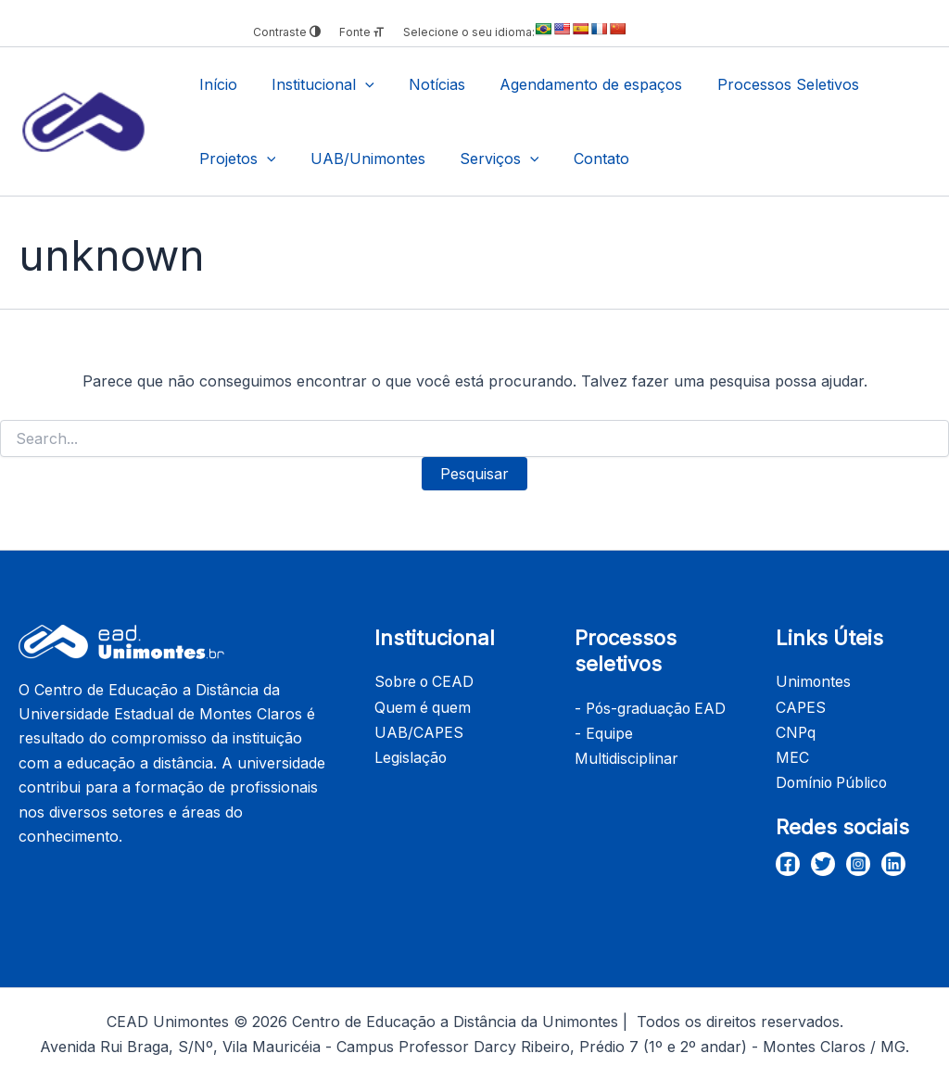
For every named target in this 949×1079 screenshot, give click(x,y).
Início (215, 84)
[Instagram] (858, 859)
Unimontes (814, 681)
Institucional (315, 84)
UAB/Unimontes (360, 158)
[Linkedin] (893, 859)
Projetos (234, 158)
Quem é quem (423, 706)
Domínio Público (834, 779)
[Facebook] (788, 859)
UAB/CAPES (419, 730)
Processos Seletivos (766, 84)
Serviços (487, 158)
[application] (357, 84)
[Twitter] (823, 859)
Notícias (425, 84)
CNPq (796, 730)
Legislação (411, 754)
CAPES (801, 706)
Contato (584, 158)
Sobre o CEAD (426, 681)
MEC (792, 754)
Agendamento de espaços (574, 84)
